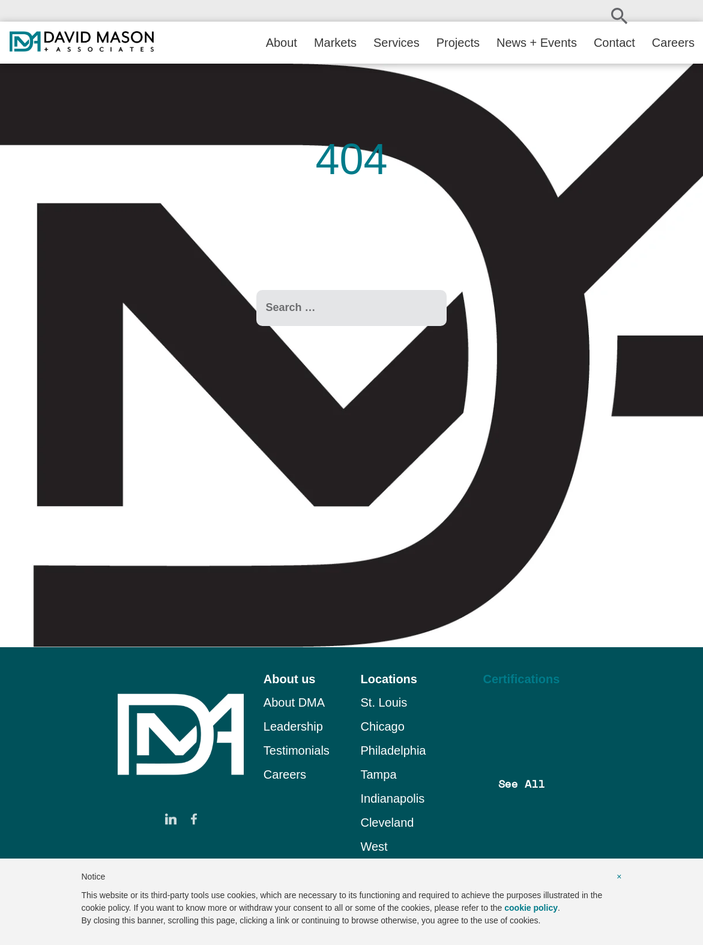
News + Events (536, 42)
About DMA (294, 702)
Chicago (382, 726)
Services (396, 42)
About (281, 42)
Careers (673, 42)
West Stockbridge (392, 855)
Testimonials (297, 750)
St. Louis (383, 702)
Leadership (293, 726)
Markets (335, 42)
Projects (458, 42)
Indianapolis (392, 798)
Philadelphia (393, 750)
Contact (614, 42)
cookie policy (531, 908)
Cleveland (387, 822)
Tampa (378, 774)
